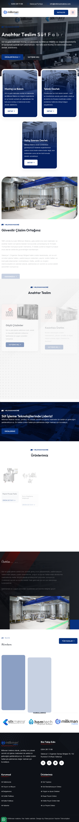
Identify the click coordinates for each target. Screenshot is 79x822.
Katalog (61, 12)
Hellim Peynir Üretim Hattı (51, 801)
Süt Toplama (47, 782)
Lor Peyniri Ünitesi (49, 805)
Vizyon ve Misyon (9, 787)
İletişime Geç (33, 57)
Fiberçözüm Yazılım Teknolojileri (57, 819)
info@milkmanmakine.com (60, 4)
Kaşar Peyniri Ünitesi (50, 796)
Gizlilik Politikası (8, 796)
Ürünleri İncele (12, 57)
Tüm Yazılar (68, 641)
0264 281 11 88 (17, 4)
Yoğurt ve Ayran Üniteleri (51, 791)
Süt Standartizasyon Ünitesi (52, 787)
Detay (11, 111)
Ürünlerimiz (10, 431)
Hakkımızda (7, 782)
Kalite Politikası (8, 801)
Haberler (6, 805)
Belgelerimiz (7, 791)
